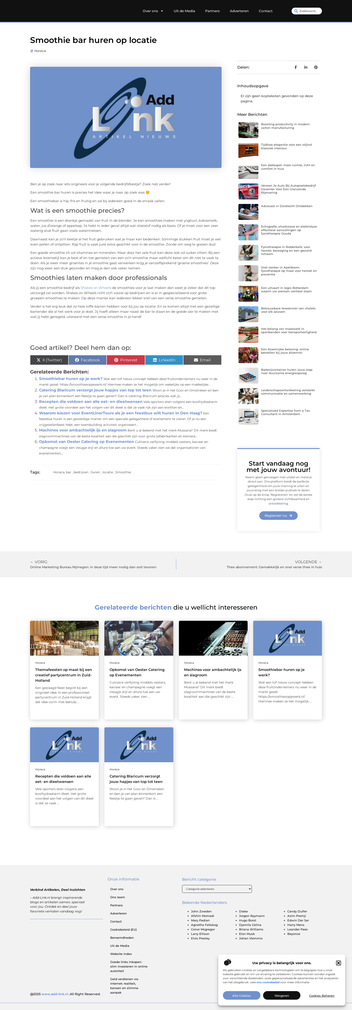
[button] (338, 967)
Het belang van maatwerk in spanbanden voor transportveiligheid (289, 330)
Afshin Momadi (202, 916)
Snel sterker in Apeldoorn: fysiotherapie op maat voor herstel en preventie (289, 271)
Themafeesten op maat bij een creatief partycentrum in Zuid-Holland (63, 675)
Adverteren (239, 11)
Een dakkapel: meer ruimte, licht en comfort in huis (288, 166)
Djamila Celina (250, 925)
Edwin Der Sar (298, 920)
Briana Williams (251, 929)
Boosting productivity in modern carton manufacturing (285, 126)
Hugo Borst (247, 920)
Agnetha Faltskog (204, 925)
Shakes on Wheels (96, 288)
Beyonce (293, 934)
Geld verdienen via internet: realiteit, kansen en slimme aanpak (124, 985)
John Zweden (201, 911)
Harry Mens (295, 925)
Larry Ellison (200, 934)
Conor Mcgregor (203, 929)
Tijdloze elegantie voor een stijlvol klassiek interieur (286, 146)
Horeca (40, 51)
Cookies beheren (321, 999)
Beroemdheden (122, 937)
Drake (243, 911)
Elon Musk (247, 934)
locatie (107, 472)
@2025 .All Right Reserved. (65, 994)
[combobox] (307, 11)
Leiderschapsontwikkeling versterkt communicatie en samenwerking (288, 392)
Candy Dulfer (297, 911)
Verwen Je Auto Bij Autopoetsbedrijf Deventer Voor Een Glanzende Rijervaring (288, 189)
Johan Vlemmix (251, 938)
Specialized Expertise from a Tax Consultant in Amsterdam (285, 412)
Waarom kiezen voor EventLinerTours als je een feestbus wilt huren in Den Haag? (120, 413)
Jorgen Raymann (252, 916)
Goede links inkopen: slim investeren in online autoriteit (128, 966)
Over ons (153, 11)
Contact (266, 11)
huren (95, 472)
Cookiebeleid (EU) (123, 929)
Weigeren (282, 999)
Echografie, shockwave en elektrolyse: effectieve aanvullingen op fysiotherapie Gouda (289, 230)
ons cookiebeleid (268, 986)
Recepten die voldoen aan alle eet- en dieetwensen (91, 401)
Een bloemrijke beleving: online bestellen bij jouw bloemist (285, 351)
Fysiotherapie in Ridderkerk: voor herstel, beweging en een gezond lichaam (286, 250)
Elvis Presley (200, 938)
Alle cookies (241, 999)
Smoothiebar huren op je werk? (71, 378)
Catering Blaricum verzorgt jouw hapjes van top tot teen (95, 390)
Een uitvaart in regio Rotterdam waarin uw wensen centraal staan (286, 289)
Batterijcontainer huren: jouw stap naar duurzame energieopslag (286, 371)
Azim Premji (296, 916)
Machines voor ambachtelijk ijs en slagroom (83, 430)
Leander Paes (297, 929)
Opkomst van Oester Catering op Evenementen (86, 441)
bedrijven (81, 472)
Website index (121, 954)
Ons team (117, 897)
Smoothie (123, 472)
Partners (212, 11)
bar (68, 472)
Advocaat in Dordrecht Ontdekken (286, 206)
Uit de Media (184, 11)
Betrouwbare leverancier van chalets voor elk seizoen (288, 310)
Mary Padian (200, 920)
